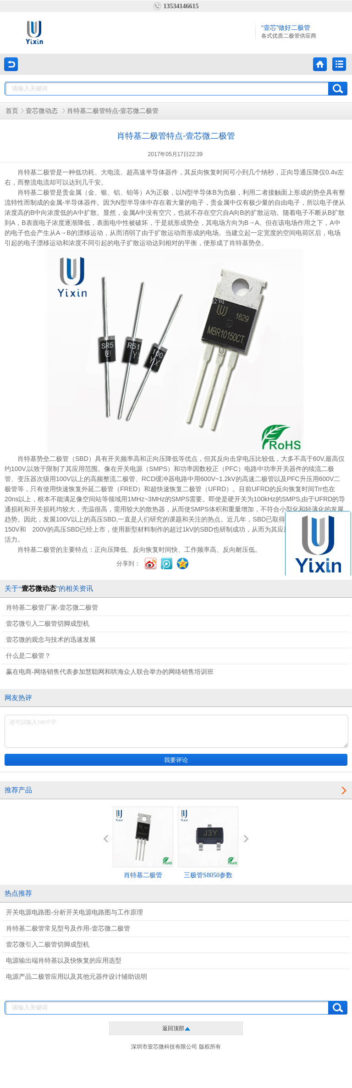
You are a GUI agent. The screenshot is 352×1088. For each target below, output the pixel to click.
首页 (12, 110)
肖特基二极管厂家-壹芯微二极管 (52, 607)
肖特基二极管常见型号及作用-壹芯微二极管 (68, 928)
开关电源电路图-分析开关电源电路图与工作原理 (74, 912)
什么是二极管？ (28, 655)
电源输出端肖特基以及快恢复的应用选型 (63, 960)
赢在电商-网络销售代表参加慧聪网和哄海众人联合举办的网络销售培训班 (110, 671)
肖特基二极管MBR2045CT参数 (143, 851)
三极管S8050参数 (208, 843)
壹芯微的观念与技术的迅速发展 (51, 639)
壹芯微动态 (43, 110)
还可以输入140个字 (176, 731)
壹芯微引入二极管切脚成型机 (47, 623)
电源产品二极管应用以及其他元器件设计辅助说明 (76, 976)
